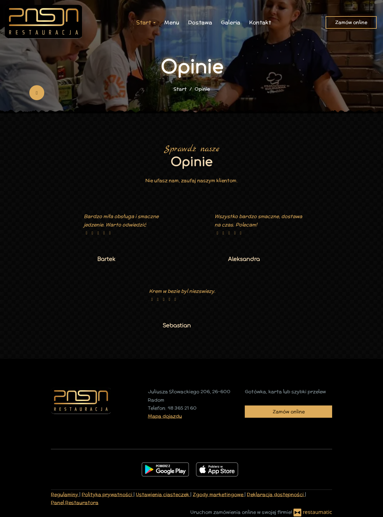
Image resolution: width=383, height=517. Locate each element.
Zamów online (351, 22)
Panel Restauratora (74, 502)
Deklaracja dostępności (276, 494)
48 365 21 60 (182, 408)
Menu (171, 22)
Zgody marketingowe (218, 494)
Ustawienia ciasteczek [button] (163, 494)
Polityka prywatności (107, 494)
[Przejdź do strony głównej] (43, 22)
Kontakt (260, 22)
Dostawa (200, 22)
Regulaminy (65, 494)
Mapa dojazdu (165, 416)
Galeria (230, 22)
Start (146, 22)
